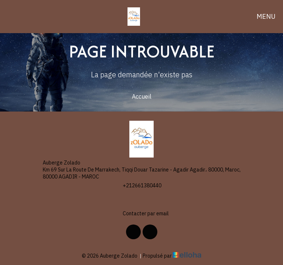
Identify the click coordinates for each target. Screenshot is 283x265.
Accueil (141, 96)
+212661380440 (137, 185)
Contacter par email (141, 213)
